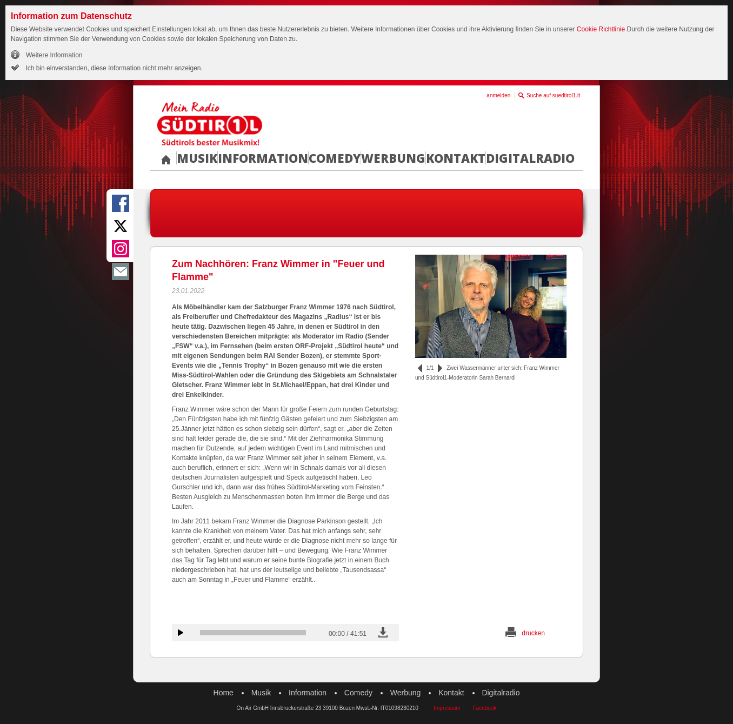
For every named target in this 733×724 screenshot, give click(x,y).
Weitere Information (54, 55)
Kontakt (455, 157)
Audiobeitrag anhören (180, 632)
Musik (197, 157)
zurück (420, 368)
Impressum (447, 708)
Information (263, 157)
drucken (533, 633)
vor (440, 368)
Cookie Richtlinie (601, 29)
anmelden (498, 95)
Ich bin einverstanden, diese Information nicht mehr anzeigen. (113, 68)
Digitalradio (530, 157)
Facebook (484, 708)
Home (224, 692)
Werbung (393, 157)
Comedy (335, 157)
